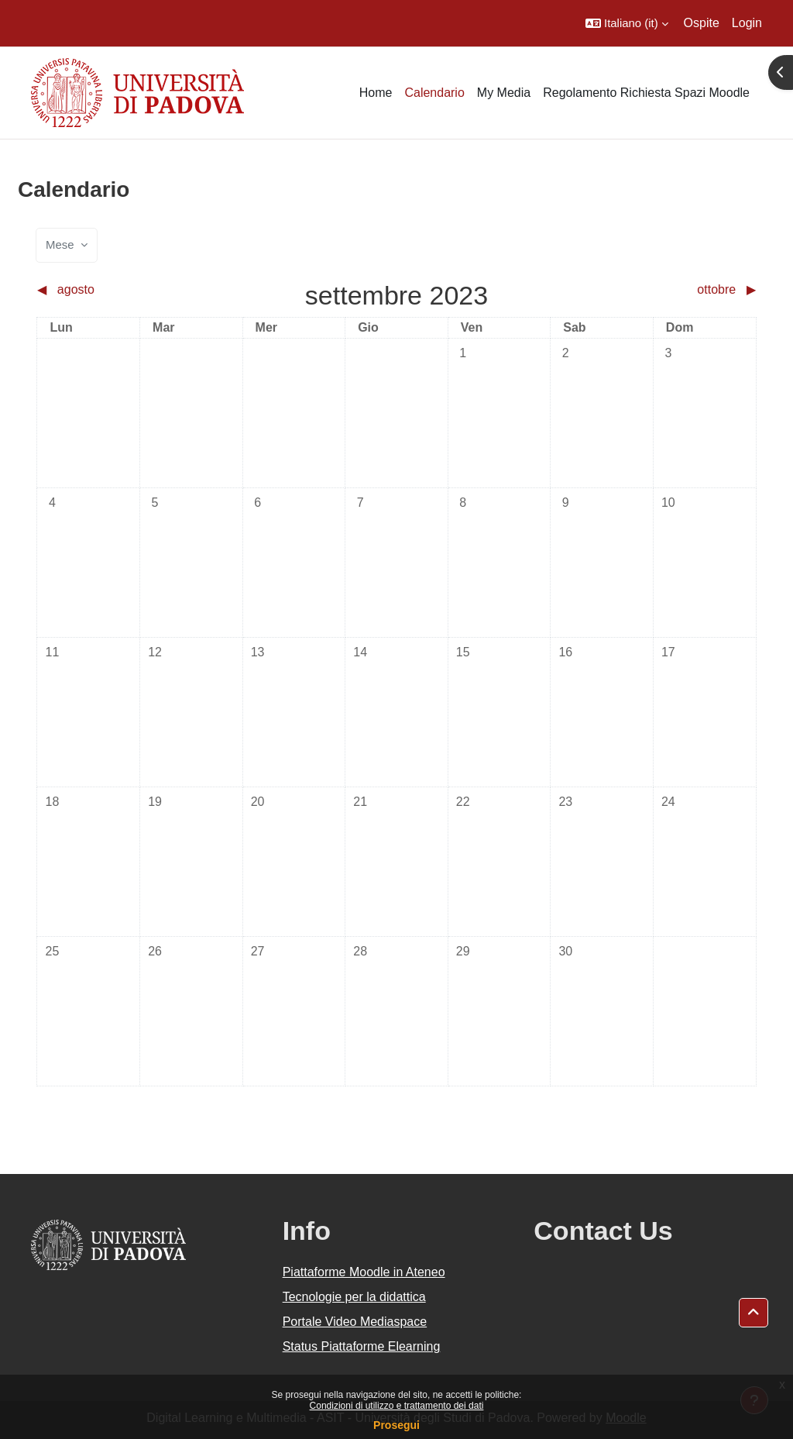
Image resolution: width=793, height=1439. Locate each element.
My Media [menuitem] (503, 92)
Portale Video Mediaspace (355, 1321)
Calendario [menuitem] (434, 92)
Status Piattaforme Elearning (362, 1346)
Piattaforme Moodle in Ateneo (364, 1272)
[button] (627, 23)
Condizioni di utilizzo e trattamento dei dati (397, 1405)
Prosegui (396, 1425)
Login (747, 22)
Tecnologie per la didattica (354, 1296)
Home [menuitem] (376, 92)
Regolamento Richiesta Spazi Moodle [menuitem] (646, 92)
